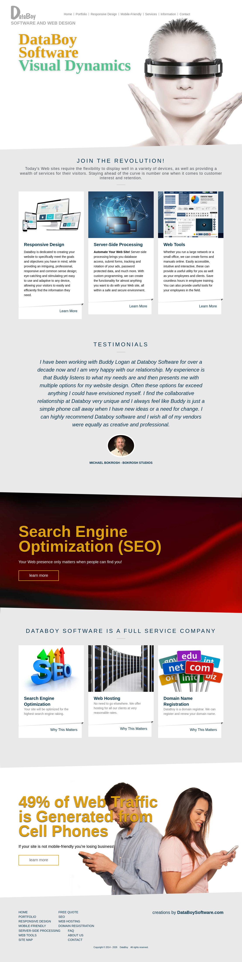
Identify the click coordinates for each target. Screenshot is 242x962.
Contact (75, 940)
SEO (61, 916)
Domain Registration (76, 926)
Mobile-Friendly (32, 926)
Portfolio (27, 916)
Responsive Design (44, 244)
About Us (75, 935)
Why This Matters (63, 730)
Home (23, 912)
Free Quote (68, 912)
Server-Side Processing (118, 244)
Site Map (26, 940)
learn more (38, 575)
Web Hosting (107, 698)
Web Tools (174, 244)
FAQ (71, 930)
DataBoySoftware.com (200, 912)
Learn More (68, 311)
